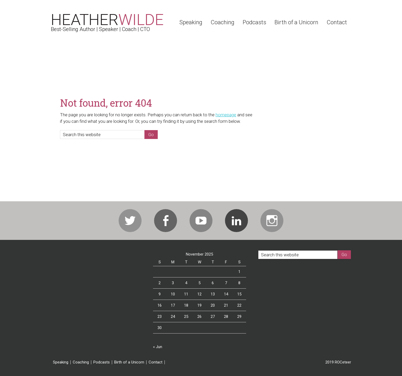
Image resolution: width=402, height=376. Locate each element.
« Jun (157, 346)
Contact (155, 362)
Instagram (271, 220)
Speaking (60, 362)
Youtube (201, 220)
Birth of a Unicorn (129, 362)
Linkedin (236, 220)
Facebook (165, 220)
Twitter (130, 220)
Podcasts (101, 362)
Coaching (81, 362)
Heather (107, 19)
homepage (226, 114)
